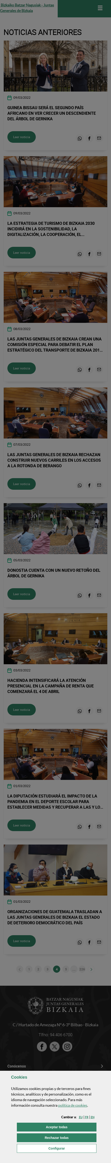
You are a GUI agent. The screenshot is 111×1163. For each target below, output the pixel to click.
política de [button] (72, 1105)
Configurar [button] (72, 1148)
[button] (81, 1117)
